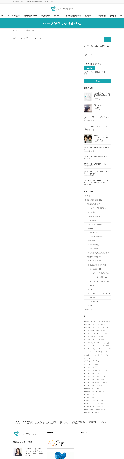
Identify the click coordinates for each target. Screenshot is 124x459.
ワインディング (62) (94, 261)
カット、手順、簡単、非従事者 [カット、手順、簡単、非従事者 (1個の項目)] (94, 337)
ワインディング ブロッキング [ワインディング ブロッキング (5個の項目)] (94, 361)
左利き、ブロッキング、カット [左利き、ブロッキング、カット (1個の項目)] (94, 400)
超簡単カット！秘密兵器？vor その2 (95, 156)
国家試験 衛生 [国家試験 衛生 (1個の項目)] (89, 391)
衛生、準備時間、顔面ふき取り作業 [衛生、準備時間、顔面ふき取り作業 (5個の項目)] (95, 409)
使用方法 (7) (89, 305)
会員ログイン (63, 422)
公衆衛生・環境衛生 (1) (97, 224)
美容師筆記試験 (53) (93, 204)
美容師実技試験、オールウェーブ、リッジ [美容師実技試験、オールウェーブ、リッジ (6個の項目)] (97, 406)
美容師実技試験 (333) (94, 257)
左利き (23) (91, 285)
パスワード (88, 55)
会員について (89, 74)
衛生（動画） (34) (95, 269)
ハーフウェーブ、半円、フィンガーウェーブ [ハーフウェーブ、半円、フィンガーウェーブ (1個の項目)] (98, 349)
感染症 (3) (92, 220)
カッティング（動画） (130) (98, 277)
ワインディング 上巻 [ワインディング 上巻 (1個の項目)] (91, 364)
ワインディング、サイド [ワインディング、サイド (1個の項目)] (92, 373)
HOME (17, 422)
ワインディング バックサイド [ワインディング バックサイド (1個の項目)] (94, 358)
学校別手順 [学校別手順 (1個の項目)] (100, 391)
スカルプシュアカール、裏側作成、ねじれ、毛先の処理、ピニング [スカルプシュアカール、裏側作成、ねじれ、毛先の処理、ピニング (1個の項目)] (104, 340)
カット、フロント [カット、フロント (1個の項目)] (104, 333)
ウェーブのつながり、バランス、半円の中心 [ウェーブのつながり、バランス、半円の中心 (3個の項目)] (98, 321)
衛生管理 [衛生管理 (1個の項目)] (87, 412)
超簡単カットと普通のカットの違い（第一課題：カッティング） (102, 137)
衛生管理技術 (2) (94, 216)
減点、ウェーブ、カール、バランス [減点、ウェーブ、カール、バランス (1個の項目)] (95, 403)
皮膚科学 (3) (93, 232)
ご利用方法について (43, 422)
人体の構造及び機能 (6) (97, 236)
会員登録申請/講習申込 (78, 422)
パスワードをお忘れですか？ (94, 72)
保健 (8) (90, 228)
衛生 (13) (91, 289)
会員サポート (19, 423)
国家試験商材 (92, 422)
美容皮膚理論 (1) (94, 249)
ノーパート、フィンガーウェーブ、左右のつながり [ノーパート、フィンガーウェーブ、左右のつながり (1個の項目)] (99, 346)
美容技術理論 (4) (93, 245)
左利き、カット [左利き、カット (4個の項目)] (89, 397)
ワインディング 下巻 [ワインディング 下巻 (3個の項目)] (91, 367)
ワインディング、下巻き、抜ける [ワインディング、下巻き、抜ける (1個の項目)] (94, 379)
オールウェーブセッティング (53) (99, 293)
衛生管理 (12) (92, 212)
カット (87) (91, 297)
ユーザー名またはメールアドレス (96, 46)
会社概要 (60, 423)
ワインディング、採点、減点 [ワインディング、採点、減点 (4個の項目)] (93, 385)
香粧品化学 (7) (93, 240)
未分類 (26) (89, 309)
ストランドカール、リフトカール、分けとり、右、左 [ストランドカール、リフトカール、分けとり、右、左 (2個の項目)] (100, 343)
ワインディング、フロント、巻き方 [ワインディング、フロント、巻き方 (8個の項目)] (95, 376)
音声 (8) (87, 196)
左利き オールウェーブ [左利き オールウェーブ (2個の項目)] (92, 394)
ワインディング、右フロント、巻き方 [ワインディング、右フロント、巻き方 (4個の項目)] (96, 382)
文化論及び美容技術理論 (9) (97, 208)
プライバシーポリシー (73, 423)
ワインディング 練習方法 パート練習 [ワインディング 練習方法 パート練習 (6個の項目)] (96, 370)
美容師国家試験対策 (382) (93, 200)
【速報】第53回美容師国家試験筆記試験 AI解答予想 (102, 95)
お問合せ (103, 422)
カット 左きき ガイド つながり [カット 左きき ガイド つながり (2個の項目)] (95, 330)
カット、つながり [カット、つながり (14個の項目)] (90, 333)
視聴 (54, 422)
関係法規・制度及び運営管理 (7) (98, 253)
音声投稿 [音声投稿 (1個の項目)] (96, 412)
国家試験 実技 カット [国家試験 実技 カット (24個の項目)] (92, 388)
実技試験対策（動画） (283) (97, 265)
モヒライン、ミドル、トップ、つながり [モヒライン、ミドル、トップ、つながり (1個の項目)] (96, 355)
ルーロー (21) (93, 301)
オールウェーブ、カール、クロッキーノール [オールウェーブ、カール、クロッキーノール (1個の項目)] (98, 324)
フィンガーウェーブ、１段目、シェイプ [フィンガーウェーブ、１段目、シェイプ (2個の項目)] (96, 352)
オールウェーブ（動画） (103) (99, 273)
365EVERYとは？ (28, 422)
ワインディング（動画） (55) (99, 281)
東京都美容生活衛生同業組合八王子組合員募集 (40, 423)
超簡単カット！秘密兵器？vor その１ (96, 164)
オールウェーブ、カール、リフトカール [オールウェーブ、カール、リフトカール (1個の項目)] (96, 328)
